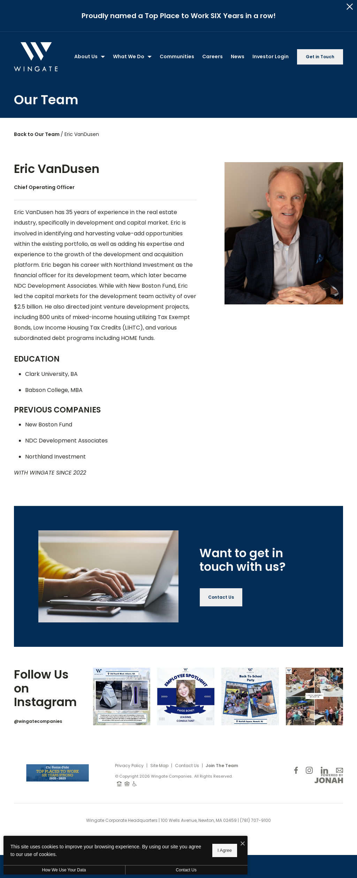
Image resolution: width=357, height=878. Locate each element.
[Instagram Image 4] (314, 696)
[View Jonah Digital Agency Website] (328, 778)
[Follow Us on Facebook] (296, 770)
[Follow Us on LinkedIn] (324, 770)
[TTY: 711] (119, 783)
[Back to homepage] (36, 56)
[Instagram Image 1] (121, 696)
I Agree (225, 853)
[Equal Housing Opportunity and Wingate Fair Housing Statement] (127, 783)
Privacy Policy (129, 766)
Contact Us (187, 766)
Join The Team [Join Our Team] (222, 766)
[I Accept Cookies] (243, 847)
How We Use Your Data (64, 873)
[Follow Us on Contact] (339, 770)
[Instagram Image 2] (185, 696)
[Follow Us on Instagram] (309, 770)
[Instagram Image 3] (250, 696)
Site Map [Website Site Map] (159, 766)
